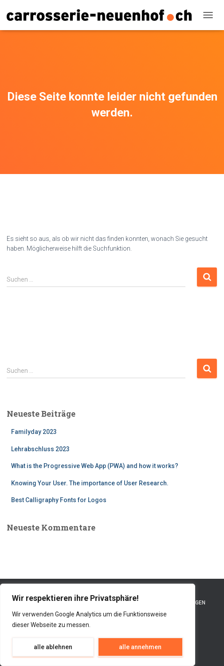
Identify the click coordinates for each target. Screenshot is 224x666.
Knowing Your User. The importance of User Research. (90, 483)
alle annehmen (140, 647)
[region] (97, 625)
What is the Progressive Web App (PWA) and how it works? (94, 465)
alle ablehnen (53, 647)
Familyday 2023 (34, 431)
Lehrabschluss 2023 (40, 449)
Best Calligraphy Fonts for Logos (58, 499)
